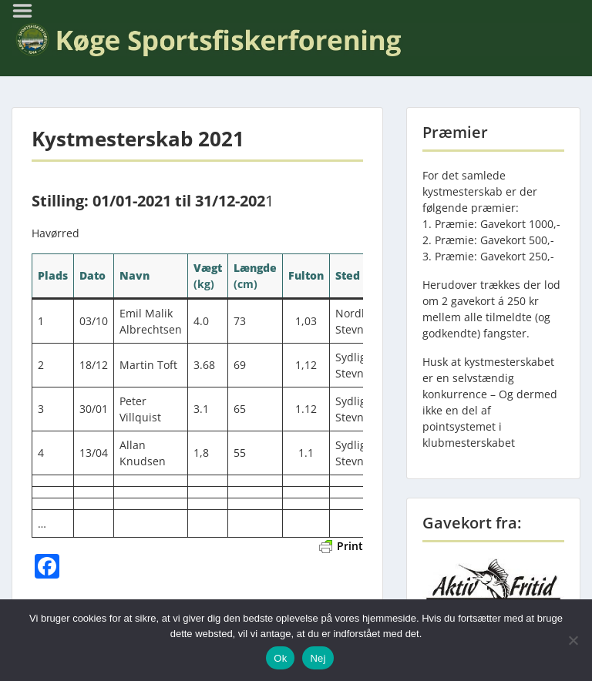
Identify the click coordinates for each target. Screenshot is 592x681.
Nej (317, 658)
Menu (28, 11)
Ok (280, 658)
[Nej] (572, 640)
